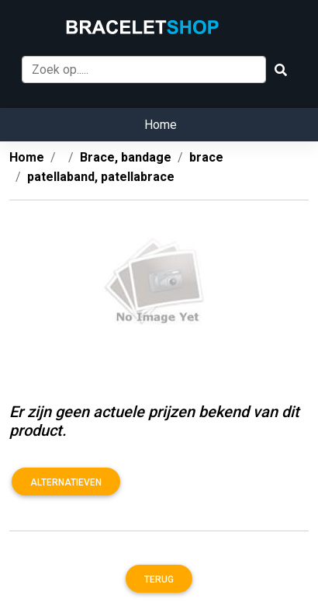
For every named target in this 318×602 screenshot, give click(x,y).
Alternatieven (66, 482)
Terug (159, 579)
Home (160, 124)
